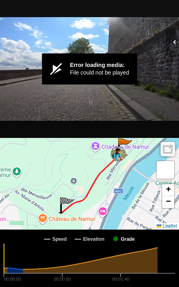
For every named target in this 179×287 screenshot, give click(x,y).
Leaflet (167, 226)
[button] (124, 146)
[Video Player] (89, 69)
